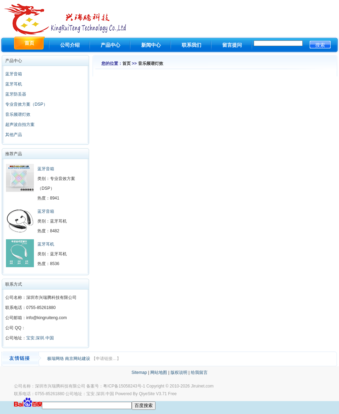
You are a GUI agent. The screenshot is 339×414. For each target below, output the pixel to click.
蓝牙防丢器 (15, 94)
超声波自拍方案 (20, 124)
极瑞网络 (56, 358)
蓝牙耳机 (13, 84)
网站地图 (158, 372)
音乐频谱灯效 (17, 114)
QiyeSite (146, 393)
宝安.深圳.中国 (40, 338)
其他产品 (13, 134)
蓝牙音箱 (13, 73)
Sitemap (139, 372)
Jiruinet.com (202, 386)
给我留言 (199, 372)
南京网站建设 (78, 358)
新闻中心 (151, 45)
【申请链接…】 (106, 358)
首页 (126, 63)
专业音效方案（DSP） (26, 104)
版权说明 (179, 372)
